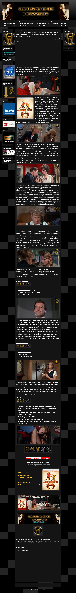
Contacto (50, 25)
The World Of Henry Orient (33, 542)
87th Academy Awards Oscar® (10, 23)
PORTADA (11, 21)
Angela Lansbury (24, 541)
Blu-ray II (25, 21)
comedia (33, 541)
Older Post (57, 585)
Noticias (31, 21)
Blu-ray (18, 21)
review (26, 542)
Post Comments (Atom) (40, 589)
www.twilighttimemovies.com (39, 465)
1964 (20, 541)
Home (5, 21)
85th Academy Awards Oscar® (43, 23)
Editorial (56, 25)
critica (36, 541)
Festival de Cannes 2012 (39, 25)
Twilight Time (40, 542)
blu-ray (29, 541)
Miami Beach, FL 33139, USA (25, 544)
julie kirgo (55, 541)
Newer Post (18, 585)
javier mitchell (50, 541)
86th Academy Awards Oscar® (27, 23)
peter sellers (21, 542)
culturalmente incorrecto (42, 541)
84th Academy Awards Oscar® (59, 23)
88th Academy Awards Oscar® (52, 21)
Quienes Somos (64, 25)
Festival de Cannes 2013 (25, 25)
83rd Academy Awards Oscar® (10, 25)
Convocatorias (39, 21)
